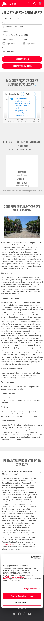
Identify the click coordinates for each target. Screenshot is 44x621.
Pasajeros (5, 48)
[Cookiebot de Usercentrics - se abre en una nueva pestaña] (31, 557)
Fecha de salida (7, 39)
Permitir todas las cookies (22, 596)
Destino (5, 31)
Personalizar (22, 603)
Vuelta (24, 39)
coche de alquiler (11, 544)
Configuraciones (30, 589)
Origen (4, 23)
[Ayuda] (34, 3)
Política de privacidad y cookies (14, 578)
